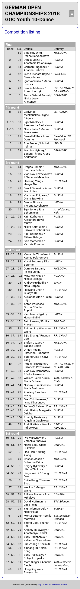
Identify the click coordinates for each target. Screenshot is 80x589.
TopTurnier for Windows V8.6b (52, 584)
